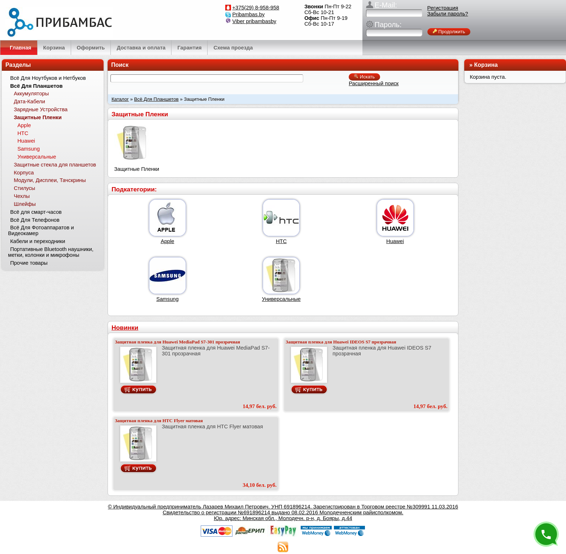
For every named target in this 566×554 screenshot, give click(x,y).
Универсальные (281, 299)
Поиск (120, 65)
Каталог (120, 99)
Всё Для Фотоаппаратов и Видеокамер (41, 230)
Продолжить (449, 31)
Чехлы (22, 196)
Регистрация (442, 8)
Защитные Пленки (37, 117)
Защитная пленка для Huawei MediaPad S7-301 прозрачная (177, 342)
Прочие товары (29, 263)
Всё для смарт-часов (36, 212)
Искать (364, 76)
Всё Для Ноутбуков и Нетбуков (48, 78)
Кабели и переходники (37, 241)
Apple (167, 241)
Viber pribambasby (254, 21)
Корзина (486, 65)
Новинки (125, 327)
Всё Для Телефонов (35, 220)
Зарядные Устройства (41, 109)
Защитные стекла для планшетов (55, 165)
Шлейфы (25, 204)
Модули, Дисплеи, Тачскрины (50, 180)
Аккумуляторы (31, 93)
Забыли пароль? (447, 14)
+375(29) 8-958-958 (255, 7)
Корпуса (24, 173)
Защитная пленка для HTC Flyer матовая (159, 420)
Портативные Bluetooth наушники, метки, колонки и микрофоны (50, 252)
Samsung (167, 299)
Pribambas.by (248, 14)
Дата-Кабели (29, 101)
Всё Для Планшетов (156, 99)
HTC (281, 241)
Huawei (395, 241)
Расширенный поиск (374, 83)
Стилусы (24, 188)
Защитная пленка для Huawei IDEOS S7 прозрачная (341, 342)
